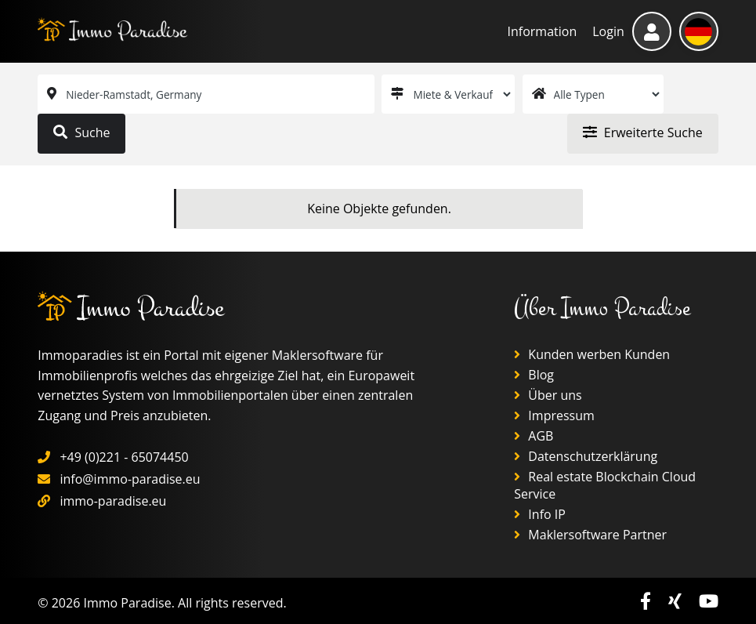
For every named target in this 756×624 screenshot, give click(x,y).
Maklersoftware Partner (590, 534)
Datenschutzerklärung (585, 456)
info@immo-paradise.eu (130, 479)
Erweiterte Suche (643, 132)
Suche (81, 132)
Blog (534, 374)
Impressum (554, 415)
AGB (533, 435)
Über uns (548, 395)
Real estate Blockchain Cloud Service (605, 485)
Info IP (540, 514)
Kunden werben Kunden (592, 354)
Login (608, 31)
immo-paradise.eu (113, 501)
